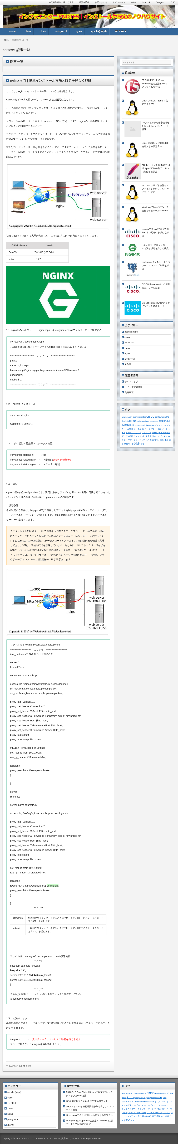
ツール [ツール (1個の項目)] (155, 433)
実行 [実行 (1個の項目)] (162, 440)
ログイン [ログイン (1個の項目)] (166, 1113)
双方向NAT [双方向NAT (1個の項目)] (155, 440)
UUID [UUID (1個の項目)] (131, 425)
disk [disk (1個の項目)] (123, 421)
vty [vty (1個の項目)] (144, 425)
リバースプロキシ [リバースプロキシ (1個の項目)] (159, 436)
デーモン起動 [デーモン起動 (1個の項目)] (127, 436)
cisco (28, 31)
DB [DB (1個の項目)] (167, 417)
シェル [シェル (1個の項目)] (169, 1105)
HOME (6, 40)
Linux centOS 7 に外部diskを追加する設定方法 (89, 1115)
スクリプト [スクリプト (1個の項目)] (146, 433)
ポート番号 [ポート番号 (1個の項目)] (146, 436)
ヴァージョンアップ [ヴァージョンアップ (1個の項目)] (136, 440)
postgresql (61, 31)
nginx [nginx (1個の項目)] (139, 421)
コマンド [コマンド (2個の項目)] (152, 429)
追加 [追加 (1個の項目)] (142, 444)
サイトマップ (131, 381)
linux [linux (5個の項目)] (133, 420)
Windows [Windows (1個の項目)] (150, 425)
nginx (79, 31)
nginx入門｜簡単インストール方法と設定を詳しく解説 (50, 80)
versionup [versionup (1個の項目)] (138, 425)
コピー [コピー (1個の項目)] (145, 429)
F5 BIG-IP (120, 31)
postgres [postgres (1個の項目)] (145, 421)
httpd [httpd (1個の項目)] (128, 421)
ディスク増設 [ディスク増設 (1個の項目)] (164, 433)
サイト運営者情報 (133, 387)
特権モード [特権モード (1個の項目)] (129, 444)
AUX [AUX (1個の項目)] (130, 417)
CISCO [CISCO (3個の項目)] (150, 416)
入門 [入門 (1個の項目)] (148, 440)
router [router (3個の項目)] (162, 420)
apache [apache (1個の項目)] (125, 417)
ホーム (12, 31)
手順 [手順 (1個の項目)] (166, 440)
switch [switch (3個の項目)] (125, 425)
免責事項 (129, 392)
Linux (42, 31)
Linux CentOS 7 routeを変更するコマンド (87, 1101)
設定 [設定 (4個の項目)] (137, 443)
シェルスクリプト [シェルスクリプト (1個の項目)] (133, 433)
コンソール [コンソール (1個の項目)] (162, 429)
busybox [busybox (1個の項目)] (136, 417)
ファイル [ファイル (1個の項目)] (137, 436)
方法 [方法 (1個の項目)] (163, 1116)
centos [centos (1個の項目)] (143, 417)
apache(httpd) (99, 31)
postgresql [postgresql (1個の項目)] (154, 421)
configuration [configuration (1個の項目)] (160, 417)
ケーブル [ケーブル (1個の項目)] (137, 429)
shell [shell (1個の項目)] (168, 421)
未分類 (128, 364)
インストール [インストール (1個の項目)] (160, 425)
